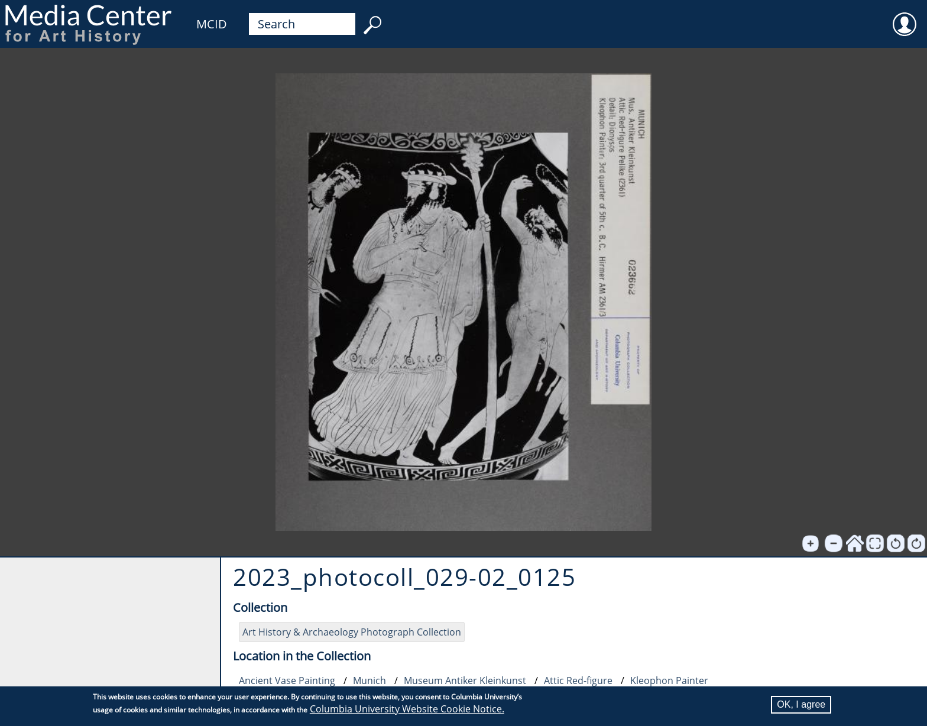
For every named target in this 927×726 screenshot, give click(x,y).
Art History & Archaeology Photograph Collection (351, 632)
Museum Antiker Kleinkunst (465, 680)
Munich (369, 680)
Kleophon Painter (669, 680)
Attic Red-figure (578, 680)
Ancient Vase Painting (287, 680)
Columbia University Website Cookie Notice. (407, 708)
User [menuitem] (904, 16)
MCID (211, 24)
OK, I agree (801, 704)
